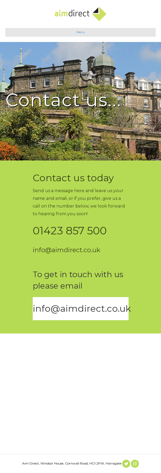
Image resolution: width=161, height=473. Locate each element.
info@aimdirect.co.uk (82, 308)
